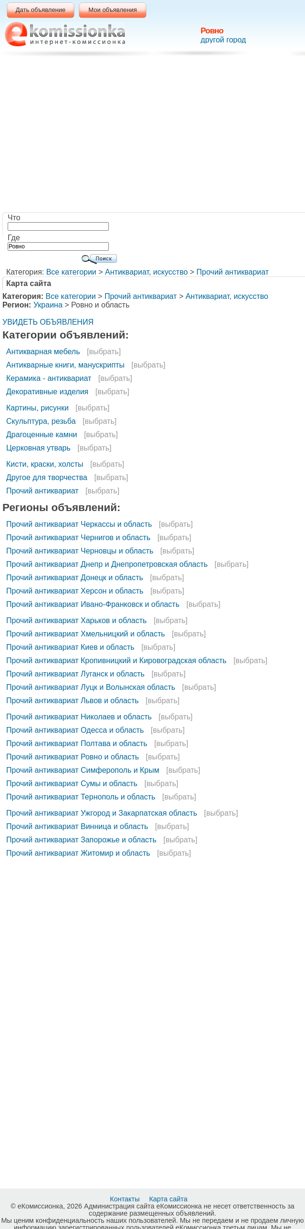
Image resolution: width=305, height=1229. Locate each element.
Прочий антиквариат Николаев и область (79, 717)
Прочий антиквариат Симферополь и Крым (82, 770)
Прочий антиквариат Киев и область (70, 647)
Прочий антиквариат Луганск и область (75, 674)
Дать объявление (41, 9)
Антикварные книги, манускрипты (65, 365)
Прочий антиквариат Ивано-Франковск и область (92, 604)
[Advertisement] (154, 136)
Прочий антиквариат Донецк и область (74, 578)
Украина (48, 305)
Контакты (125, 1199)
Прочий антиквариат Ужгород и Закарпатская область (101, 813)
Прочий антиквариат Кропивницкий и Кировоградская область (116, 660)
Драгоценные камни (41, 434)
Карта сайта (169, 1199)
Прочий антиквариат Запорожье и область (81, 840)
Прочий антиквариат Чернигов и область (78, 537)
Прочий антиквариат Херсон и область (74, 591)
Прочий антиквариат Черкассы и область (79, 524)
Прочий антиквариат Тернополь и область (80, 797)
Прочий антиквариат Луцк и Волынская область (90, 687)
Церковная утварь (38, 448)
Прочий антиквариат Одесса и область (75, 730)
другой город (223, 40)
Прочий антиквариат (233, 272)
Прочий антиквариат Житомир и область (78, 853)
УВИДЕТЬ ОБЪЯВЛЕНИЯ (48, 322)
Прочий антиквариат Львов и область (72, 700)
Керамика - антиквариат (48, 378)
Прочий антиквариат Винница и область (77, 826)
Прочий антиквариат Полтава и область (76, 743)
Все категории (71, 272)
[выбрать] (104, 352)
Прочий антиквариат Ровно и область (72, 757)
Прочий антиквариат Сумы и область (71, 783)
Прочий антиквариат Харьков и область (76, 620)
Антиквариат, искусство (146, 272)
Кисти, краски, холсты (45, 464)
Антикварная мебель (43, 352)
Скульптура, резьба (41, 421)
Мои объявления (112, 9)
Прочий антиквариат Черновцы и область (79, 551)
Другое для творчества (46, 477)
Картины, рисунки (37, 408)
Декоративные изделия (47, 392)
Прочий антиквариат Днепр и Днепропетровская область (107, 564)
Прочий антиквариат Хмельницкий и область (85, 634)
